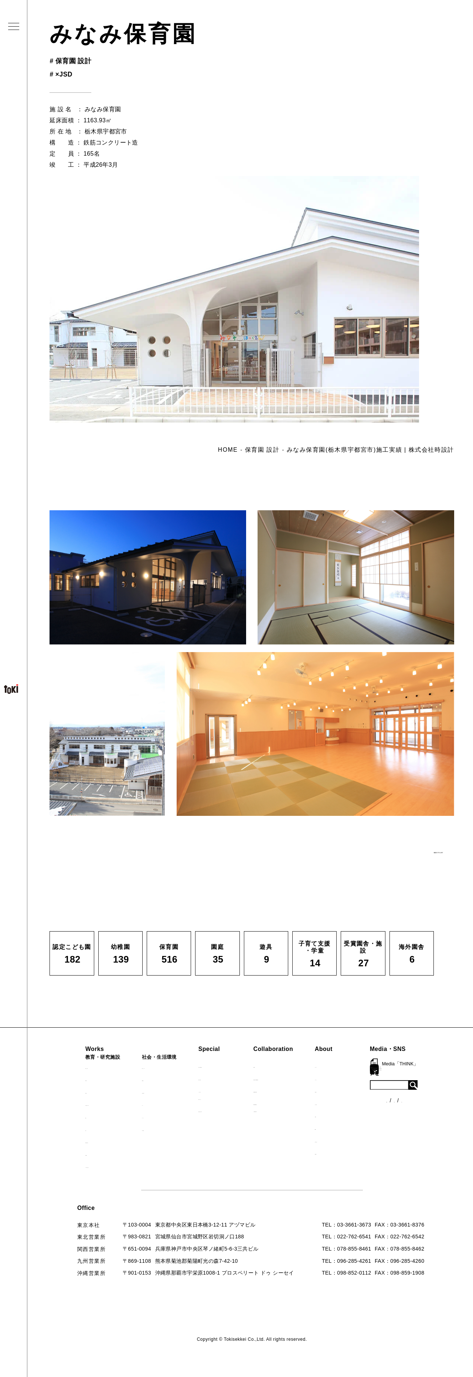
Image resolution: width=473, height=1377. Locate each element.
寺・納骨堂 (144, 1129)
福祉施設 (141, 1079)
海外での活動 (211, 1078)
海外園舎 (76, 1154)
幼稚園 (73, 1079)
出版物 (341, 1115)
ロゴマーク (347, 1066)
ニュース (411, 1081)
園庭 (70, 1116)
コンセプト (347, 1078)
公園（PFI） (145, 1092)
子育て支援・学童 (87, 1104)
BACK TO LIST (397, 848)
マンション (144, 1116)
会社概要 (344, 1090)
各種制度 (411, 1095)
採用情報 (344, 1153)
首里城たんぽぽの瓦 (219, 1110)
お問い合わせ (349, 1140)
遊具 (70, 1129)
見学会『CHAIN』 (217, 1066)
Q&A (339, 1128)
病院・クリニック (152, 1067)
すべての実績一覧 (87, 1166)
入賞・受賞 (347, 1103)
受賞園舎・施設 (84, 1141)
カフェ (138, 1104)
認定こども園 (81, 1067)
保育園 (73, 1092)
